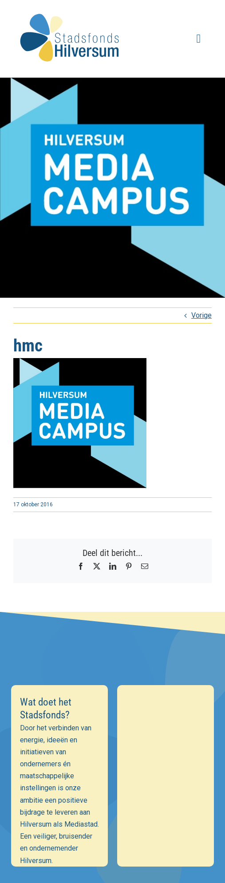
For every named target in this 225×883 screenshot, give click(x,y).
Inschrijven (112, 790)
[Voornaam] (112, 746)
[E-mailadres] (112, 727)
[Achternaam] (112, 766)
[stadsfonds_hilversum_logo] (71, 9)
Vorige (201, 315)
